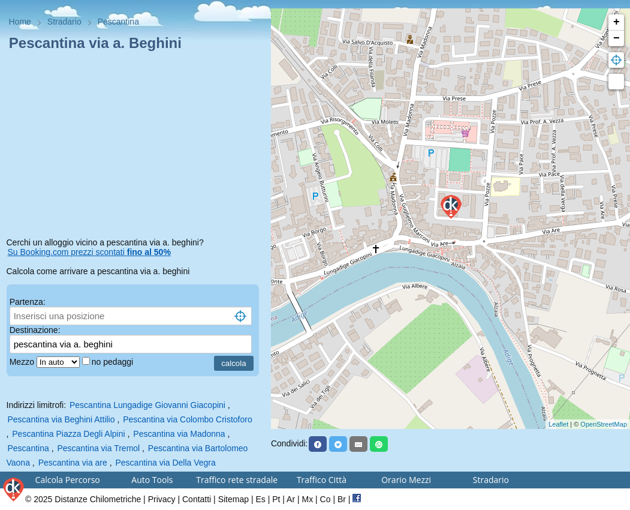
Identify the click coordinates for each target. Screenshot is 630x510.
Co (325, 499)
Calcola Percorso (67, 479)
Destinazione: (35, 330)
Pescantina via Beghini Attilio (61, 419)
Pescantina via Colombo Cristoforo (187, 419)
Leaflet (558, 424)
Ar (291, 499)
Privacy (162, 499)
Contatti (196, 499)
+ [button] (616, 22)
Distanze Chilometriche (98, 499)
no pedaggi (113, 362)
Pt (276, 499)
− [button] (616, 38)
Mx (308, 499)
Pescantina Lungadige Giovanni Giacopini (147, 405)
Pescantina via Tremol (98, 448)
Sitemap (233, 499)
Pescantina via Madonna (179, 434)
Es (260, 499)
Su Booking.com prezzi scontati (89, 252)
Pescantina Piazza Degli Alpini (68, 434)
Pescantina (28, 448)
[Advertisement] (136, 146)
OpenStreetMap (603, 424)
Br (341, 499)
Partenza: (28, 302)
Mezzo (23, 362)
